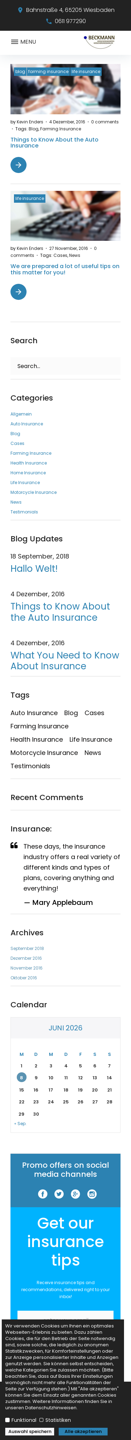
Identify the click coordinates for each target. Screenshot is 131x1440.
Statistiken (57, 1420)
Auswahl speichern (29, 1431)
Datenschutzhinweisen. (51, 1407)
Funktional (24, 1420)
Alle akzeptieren (83, 1431)
